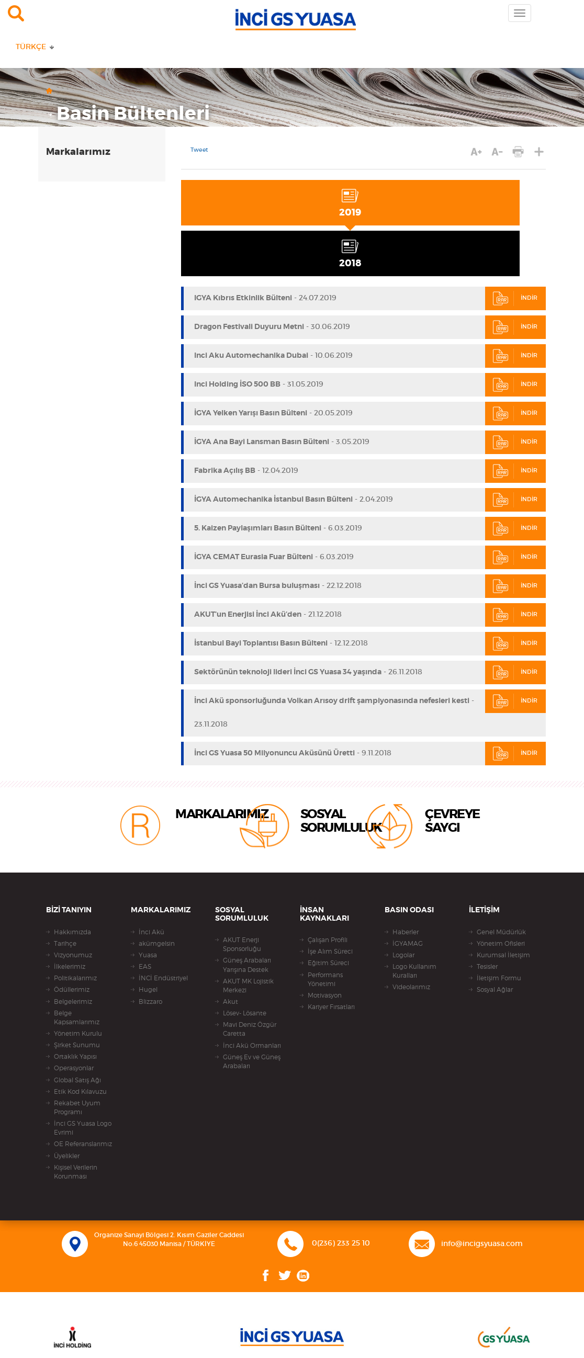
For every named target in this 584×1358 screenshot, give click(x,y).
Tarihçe (65, 944)
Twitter (284, 1276)
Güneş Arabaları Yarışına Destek (247, 964)
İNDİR (515, 298)
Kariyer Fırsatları (331, 1007)
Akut (230, 1002)
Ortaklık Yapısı (75, 1057)
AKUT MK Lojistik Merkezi (248, 985)
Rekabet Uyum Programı (77, 1107)
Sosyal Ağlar (495, 990)
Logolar (403, 955)
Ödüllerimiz (71, 990)
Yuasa (148, 955)
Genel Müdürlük (501, 932)
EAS (145, 967)
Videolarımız (411, 987)
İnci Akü (151, 932)
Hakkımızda (72, 932)
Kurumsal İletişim (503, 955)
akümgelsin (157, 944)
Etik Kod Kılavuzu (80, 1092)
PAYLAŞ (539, 151)
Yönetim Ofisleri (501, 944)
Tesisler (487, 967)
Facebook (266, 1276)
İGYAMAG (407, 944)
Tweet (199, 150)
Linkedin (303, 1276)
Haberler (405, 932)
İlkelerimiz (69, 967)
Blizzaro (150, 1002)
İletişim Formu (499, 978)
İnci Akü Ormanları (252, 1046)
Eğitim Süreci (328, 963)
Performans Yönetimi (325, 979)
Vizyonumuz (73, 955)
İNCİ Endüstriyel (163, 978)
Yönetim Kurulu (78, 1034)
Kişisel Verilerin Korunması (75, 1172)
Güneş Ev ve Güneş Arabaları (251, 1061)
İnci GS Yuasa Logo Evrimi (82, 1128)
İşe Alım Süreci (330, 951)
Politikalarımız (75, 978)
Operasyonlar (74, 1068)
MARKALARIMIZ (221, 814)
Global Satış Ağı (77, 1080)
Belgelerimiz (73, 1002)
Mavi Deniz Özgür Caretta (249, 1029)
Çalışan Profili (327, 940)
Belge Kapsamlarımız (76, 1017)
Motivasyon (325, 995)
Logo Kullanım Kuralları (414, 971)
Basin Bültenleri (133, 114)
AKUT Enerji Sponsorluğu (242, 944)
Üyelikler (67, 1156)
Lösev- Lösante (244, 1013)
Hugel (148, 990)
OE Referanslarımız (83, 1144)
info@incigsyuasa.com (482, 1244)
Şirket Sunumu (77, 1045)
